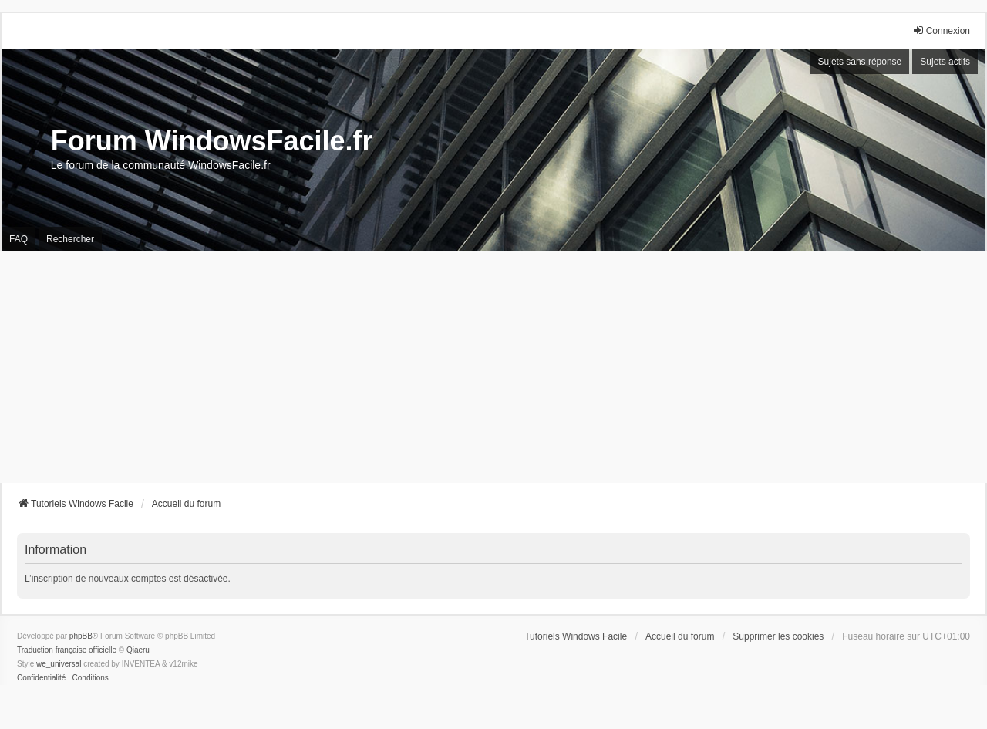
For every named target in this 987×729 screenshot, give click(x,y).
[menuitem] (41, 678)
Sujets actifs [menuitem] (945, 61)
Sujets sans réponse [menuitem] (860, 61)
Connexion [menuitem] (941, 30)
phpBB (81, 636)
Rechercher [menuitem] (70, 239)
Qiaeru (138, 650)
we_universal (58, 664)
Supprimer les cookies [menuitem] (778, 636)
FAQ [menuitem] (18, 239)
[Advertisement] (493, 367)
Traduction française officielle (66, 650)
